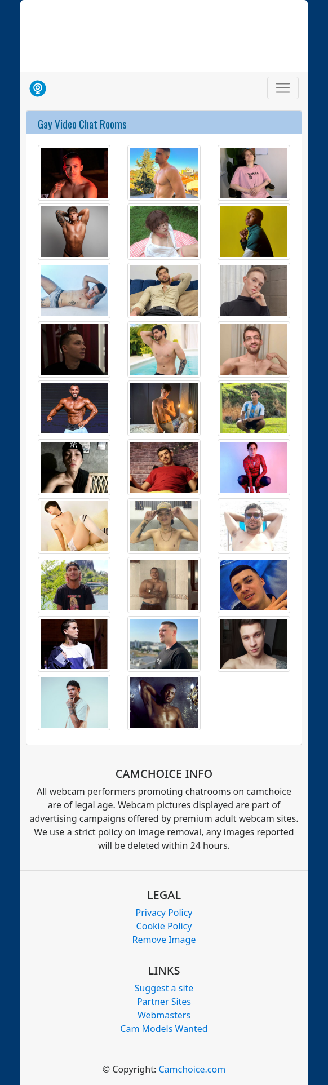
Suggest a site (164, 988)
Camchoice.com (191, 1069)
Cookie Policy (164, 926)
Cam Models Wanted (163, 1028)
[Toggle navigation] (283, 88)
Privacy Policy (164, 912)
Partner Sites (164, 1001)
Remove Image (164, 939)
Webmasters (164, 1015)
